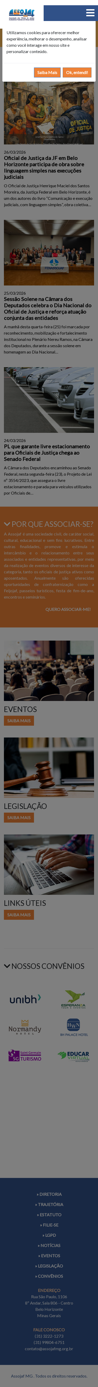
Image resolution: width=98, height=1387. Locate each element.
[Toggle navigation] (90, 13)
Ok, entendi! (77, 72)
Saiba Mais (47, 72)
